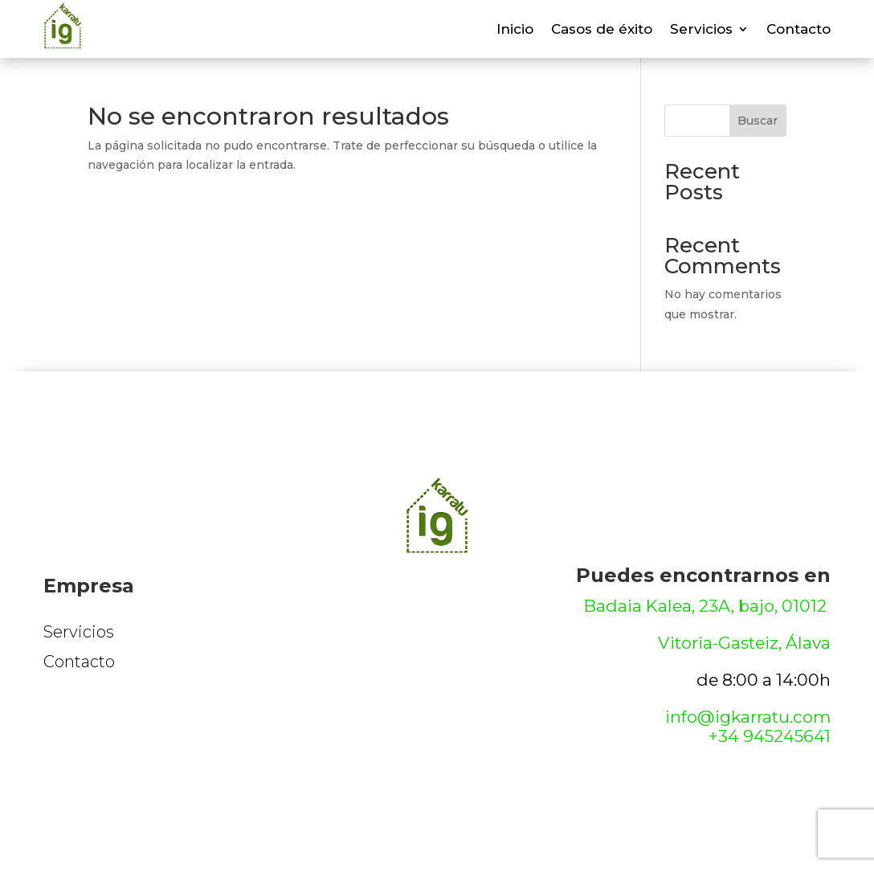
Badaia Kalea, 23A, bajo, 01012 (707, 606)
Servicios (701, 30)
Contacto (798, 30)
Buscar (757, 120)
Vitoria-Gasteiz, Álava (744, 643)
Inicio (514, 30)
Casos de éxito (601, 30)
